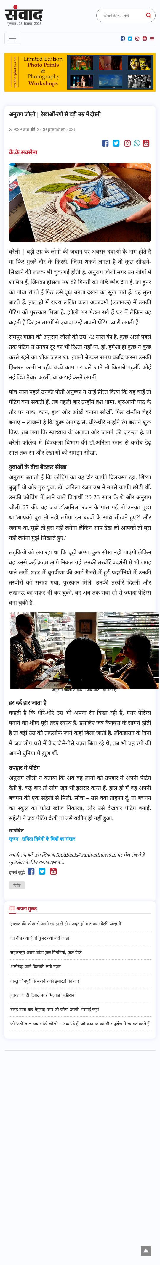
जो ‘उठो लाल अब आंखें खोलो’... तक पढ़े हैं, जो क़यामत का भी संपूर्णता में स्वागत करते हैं (80, 1023)
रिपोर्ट (17, 885)
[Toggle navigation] (12, 38)
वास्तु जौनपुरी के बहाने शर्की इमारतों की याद (44, 981)
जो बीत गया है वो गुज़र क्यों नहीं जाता (39, 938)
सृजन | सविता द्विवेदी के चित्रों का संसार (42, 838)
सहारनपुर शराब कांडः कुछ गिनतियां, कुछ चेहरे (46, 952)
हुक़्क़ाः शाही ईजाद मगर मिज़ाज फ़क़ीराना (43, 995)
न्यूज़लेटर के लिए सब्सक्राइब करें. (36, 862)
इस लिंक (42, 855)
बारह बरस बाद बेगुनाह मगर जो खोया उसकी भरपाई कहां (54, 1009)
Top (146, 1251)
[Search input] (123, 15)
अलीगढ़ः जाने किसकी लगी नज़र (35, 966)
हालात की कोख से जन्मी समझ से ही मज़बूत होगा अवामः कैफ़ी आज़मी (65, 923)
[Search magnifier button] (149, 15)
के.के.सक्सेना (24, 152)
